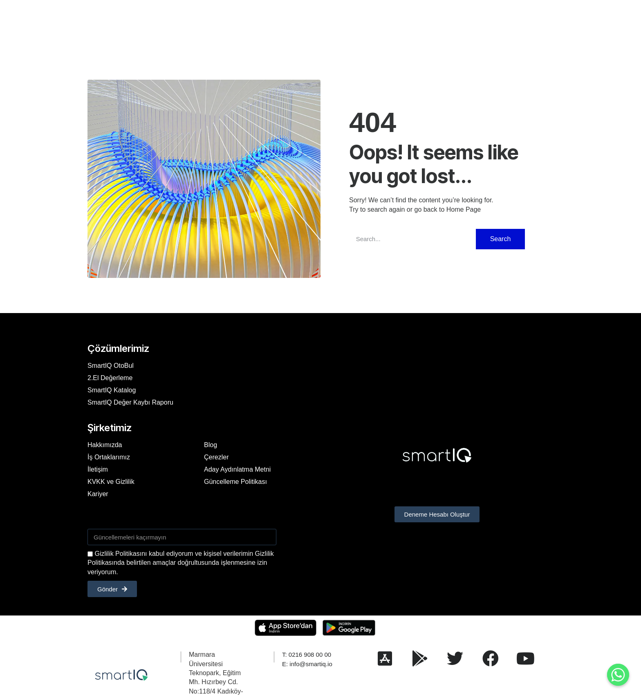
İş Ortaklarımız (108, 457)
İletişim (363, 21)
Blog (312, 21)
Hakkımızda (222, 21)
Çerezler (216, 457)
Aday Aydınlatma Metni (237, 469)
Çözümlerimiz (175, 21)
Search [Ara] (500, 238)
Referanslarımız (273, 21)
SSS (336, 21)
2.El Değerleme (109, 377)
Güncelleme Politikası (235, 481)
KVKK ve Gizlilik (110, 481)
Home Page (463, 209)
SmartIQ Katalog (111, 390)
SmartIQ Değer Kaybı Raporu (130, 402)
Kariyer (393, 21)
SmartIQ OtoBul (110, 365)
